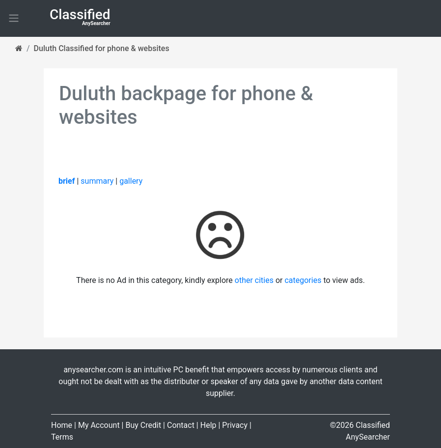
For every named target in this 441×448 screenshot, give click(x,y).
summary (97, 181)
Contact (180, 425)
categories (302, 280)
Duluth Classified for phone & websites (101, 48)
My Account (99, 425)
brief (66, 181)
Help (208, 425)
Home (61, 425)
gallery (130, 181)
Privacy (235, 425)
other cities (254, 280)
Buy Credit (143, 425)
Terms (62, 437)
